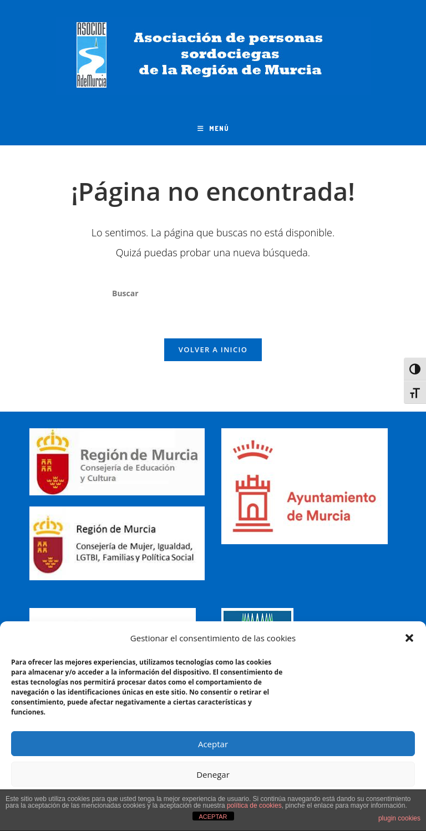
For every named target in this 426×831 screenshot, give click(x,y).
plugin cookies (399, 818)
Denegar (213, 774)
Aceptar (213, 743)
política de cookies (254, 805)
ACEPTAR (213, 816)
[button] (409, 637)
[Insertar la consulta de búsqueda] (213, 293)
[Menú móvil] (213, 128)
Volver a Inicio (213, 349)
